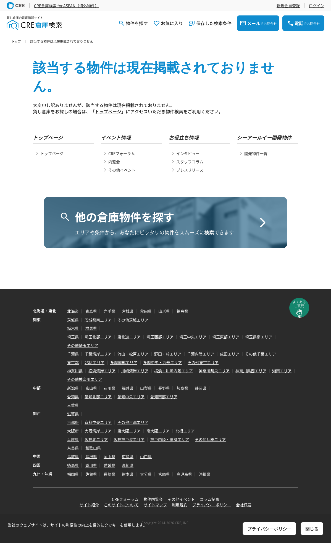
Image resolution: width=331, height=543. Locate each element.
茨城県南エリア (98, 320)
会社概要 (243, 504)
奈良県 (73, 448)
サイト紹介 (89, 504)
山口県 (146, 456)
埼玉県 (73, 336)
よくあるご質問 (299, 303)
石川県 (109, 388)
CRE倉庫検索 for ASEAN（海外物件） (66, 5)
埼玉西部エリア (160, 336)
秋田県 (146, 311)
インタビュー (187, 153)
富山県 (91, 388)
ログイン (316, 5)
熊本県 (127, 474)
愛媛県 (109, 465)
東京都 (73, 362)
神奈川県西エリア (250, 370)
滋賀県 (73, 413)
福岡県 (73, 474)
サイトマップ (155, 504)
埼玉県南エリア (258, 336)
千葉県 (73, 354)
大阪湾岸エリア (98, 431)
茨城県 (73, 320)
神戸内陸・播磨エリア (169, 439)
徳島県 (73, 465)
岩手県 (109, 311)
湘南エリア (281, 370)
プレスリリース (189, 170)
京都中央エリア (98, 422)
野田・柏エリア (167, 354)
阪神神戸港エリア (129, 439)
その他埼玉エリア (82, 345)
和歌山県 (93, 448)
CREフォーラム (121, 153)
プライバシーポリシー (211, 504)
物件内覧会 (153, 499)
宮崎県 (164, 474)
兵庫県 (73, 439)
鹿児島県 (184, 474)
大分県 (146, 474)
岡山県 (109, 456)
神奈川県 (75, 370)
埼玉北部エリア (98, 336)
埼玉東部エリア (225, 336)
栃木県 (73, 328)
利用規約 (179, 504)
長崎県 (109, 474)
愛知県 (73, 396)
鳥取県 (73, 456)
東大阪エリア (129, 431)
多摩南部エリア (123, 362)
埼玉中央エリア (192, 336)
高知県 (127, 465)
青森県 (91, 311)
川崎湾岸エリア (134, 370)
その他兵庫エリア (210, 439)
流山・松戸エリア (132, 354)
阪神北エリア (96, 439)
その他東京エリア (203, 362)
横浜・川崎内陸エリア (173, 370)
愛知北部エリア (98, 396)
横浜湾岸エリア (101, 370)
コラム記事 (209, 499)
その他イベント (121, 170)
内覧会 (114, 161)
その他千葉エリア (260, 354)
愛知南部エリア (163, 396)
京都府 (73, 422)
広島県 (127, 456)
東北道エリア (129, 336)
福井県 (127, 388)
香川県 (91, 465)
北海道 (73, 311)
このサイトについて (121, 504)
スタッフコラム (189, 161)
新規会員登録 (288, 5)
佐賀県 (91, 474)
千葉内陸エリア (200, 354)
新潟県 (73, 388)
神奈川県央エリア (214, 370)
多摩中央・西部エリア (162, 362)
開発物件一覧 (255, 153)
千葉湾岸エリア (98, 354)
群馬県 (91, 328)
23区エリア (94, 362)
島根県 (91, 456)
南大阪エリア (158, 431)
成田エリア (229, 354)
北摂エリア (185, 431)
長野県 (164, 388)
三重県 (73, 405)
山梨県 (146, 388)
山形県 (164, 311)
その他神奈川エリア (84, 379)
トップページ (108, 111)
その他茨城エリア (132, 320)
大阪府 (73, 431)
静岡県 (200, 388)
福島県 (182, 311)
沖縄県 (204, 474)
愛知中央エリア (131, 396)
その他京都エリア (132, 422)
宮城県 (127, 311)
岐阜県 (182, 388)
